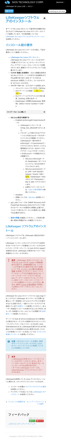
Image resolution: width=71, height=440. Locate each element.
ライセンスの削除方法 (16, 402)
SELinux (31, 197)
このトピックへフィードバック (22, 424)
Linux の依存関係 (35, 190)
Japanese (60, 2)
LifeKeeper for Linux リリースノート (24, 57)
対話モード (22, 306)
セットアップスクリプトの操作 (35, 387)
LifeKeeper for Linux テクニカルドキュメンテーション (25, 37)
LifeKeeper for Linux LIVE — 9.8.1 (19, 6)
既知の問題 (15, 218)
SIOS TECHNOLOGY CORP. (28, 2)
